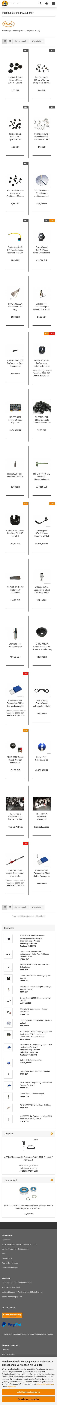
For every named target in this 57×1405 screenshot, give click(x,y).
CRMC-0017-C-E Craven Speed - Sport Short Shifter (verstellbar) (15, 873)
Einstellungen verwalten (28, 1399)
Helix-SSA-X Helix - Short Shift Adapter (15, 475)
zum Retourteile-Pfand (11, 1287)
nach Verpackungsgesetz (12, 1297)
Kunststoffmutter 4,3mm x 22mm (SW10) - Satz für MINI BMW (15, 80)
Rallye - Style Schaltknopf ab (41, 758)
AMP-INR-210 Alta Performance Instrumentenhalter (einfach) (42, 363)
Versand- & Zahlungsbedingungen (15, 1249)
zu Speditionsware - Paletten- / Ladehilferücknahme (22, 1292)
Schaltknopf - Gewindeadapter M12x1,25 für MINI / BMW (41, 307)
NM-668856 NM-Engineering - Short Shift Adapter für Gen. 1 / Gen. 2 (42, 590)
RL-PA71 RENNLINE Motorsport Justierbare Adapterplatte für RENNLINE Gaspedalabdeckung (15, 590)
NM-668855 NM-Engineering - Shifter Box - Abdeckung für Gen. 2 (15, 703)
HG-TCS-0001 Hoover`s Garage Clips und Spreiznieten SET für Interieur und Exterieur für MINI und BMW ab (15, 420)
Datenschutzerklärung (45, 1384)
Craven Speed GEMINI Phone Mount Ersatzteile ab (41, 250)
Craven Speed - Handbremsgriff (15, 645)
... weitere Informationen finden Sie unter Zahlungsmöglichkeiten (27, 1334)
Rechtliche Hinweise (10, 1263)
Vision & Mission (8, 1354)
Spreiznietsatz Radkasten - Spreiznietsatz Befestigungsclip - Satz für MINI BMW (15, 137)
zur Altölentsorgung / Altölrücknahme (16, 1283)
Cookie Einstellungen (10, 1267)
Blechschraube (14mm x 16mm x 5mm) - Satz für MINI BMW (42, 80)
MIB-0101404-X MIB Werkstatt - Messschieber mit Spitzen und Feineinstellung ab (41, 477)
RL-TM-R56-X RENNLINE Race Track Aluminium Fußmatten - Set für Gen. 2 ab (15, 817)
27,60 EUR (28, 1214)
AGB (3, 1254)
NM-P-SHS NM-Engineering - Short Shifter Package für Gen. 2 (42, 873)
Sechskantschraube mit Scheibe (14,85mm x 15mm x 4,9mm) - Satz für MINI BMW (15, 193)
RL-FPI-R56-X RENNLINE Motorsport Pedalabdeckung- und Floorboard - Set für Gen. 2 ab (41, 817)
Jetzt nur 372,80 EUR (28, 1168)
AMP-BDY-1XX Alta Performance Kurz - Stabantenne (15, 363)
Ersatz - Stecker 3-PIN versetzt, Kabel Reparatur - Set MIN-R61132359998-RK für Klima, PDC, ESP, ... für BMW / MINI (15, 250)
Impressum (11, 1387)
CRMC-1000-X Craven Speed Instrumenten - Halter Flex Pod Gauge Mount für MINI (42, 703)
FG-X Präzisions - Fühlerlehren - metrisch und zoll (41, 193)
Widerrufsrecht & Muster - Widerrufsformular (19, 1244)
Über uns (5, 1350)
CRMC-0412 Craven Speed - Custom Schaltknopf (15, 760)
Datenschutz (7, 1258)
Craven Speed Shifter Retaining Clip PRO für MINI (15, 533)
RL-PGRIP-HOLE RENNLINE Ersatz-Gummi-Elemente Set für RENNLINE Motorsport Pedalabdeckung (42, 420)
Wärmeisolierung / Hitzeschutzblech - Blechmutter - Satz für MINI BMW (41, 137)
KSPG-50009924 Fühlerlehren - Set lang (15, 307)
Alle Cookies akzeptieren (28, 1392)
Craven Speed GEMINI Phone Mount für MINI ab (41, 533)
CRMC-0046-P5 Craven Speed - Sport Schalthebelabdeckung (42, 646)
